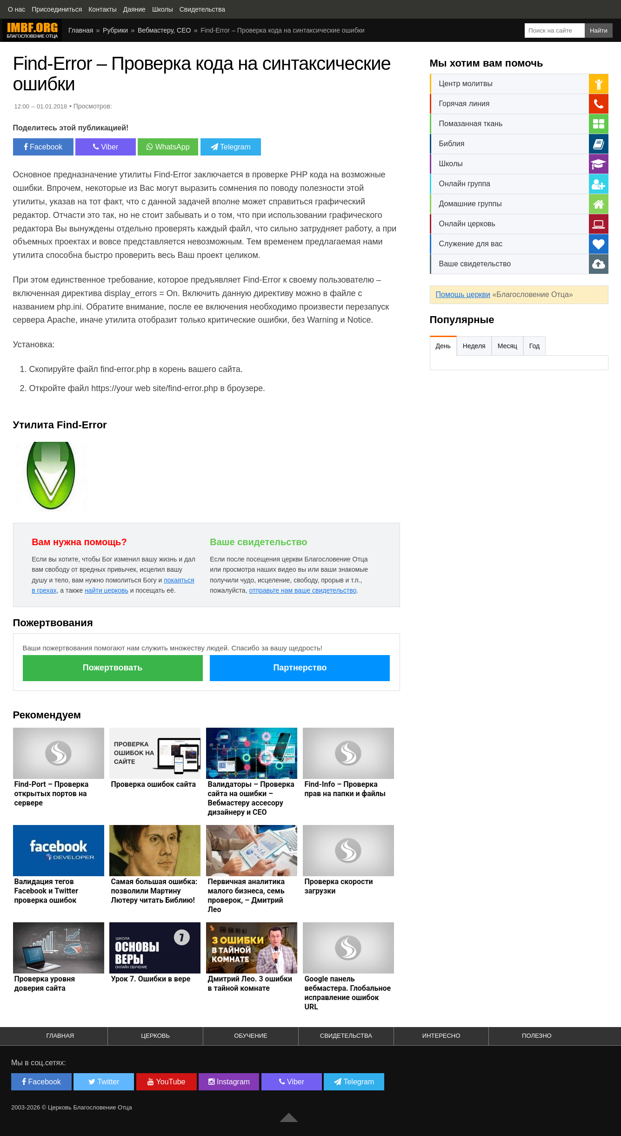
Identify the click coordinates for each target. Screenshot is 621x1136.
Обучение (250, 1035)
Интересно (441, 1035)
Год (534, 346)
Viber (106, 147)
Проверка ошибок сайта (153, 784)
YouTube (166, 1082)
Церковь (155, 1035)
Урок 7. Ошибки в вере (150, 978)
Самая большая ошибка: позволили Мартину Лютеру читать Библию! (154, 891)
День (443, 346)
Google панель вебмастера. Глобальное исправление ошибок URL (347, 992)
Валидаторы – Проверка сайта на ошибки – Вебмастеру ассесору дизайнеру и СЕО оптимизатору (250, 803)
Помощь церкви (463, 294)
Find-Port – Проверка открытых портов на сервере (51, 793)
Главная (80, 30)
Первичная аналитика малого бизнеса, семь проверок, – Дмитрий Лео (246, 895)
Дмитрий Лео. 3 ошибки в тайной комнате (249, 983)
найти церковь (106, 590)
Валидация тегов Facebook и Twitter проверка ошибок (46, 891)
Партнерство (300, 667)
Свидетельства (346, 1035)
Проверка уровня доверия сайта (44, 983)
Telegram (231, 147)
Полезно (537, 1035)
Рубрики (115, 30)
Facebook (43, 147)
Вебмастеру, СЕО (164, 30)
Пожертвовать (112, 667)
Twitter (103, 1082)
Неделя (474, 346)
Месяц (507, 346)
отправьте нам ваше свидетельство (302, 590)
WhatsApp (168, 147)
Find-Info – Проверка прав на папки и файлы (345, 789)
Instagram (229, 1082)
